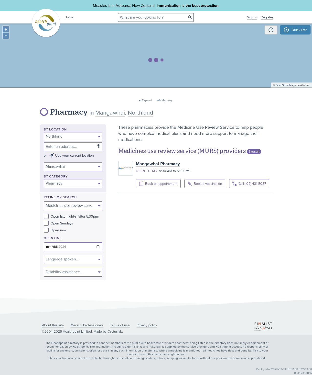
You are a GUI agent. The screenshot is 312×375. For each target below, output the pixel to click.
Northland (140, 112)
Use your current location (74, 155)
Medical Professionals (87, 325)
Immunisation (169, 5)
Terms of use (120, 325)
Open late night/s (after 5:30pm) (71, 216)
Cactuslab (115, 331)
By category (56, 176)
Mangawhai (110, 112)
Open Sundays (58, 223)
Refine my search (60, 197)
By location (55, 129)
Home (69, 17)
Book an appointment (158, 183)
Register (267, 17)
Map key (166, 100)
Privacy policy (147, 325)
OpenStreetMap (285, 94)
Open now (55, 230)
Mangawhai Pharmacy (158, 163)
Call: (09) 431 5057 (249, 184)
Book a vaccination (205, 184)
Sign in (252, 17)
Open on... (53, 238)
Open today (147, 171)
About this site (53, 325)
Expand (147, 100)
